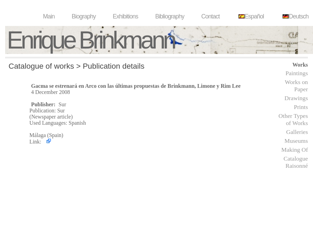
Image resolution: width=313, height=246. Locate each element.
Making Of (294, 149)
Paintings (297, 73)
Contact (210, 16)
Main (49, 16)
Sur (62, 104)
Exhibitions (125, 16)
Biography (84, 16)
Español (250, 16)
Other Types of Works (293, 119)
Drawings (296, 98)
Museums (296, 140)
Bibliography (169, 16)
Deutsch (295, 16)
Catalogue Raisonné (296, 162)
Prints (301, 107)
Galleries (297, 131)
